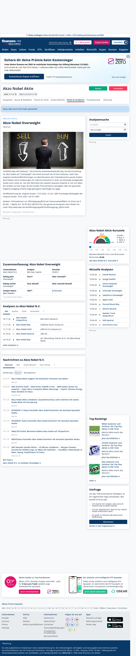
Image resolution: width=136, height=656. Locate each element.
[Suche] (70, 43)
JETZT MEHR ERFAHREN (95, 591)
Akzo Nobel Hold (23, 329)
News (14, 50)
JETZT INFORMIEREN (30, 591)
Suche (108, 135)
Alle (3, 608)
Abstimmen (108, 522)
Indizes (22, 50)
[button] (83, 42)
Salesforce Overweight (113, 295)
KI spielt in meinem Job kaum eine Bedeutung (107, 516)
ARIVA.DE (66, 653)
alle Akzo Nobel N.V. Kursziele (103, 260)
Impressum (49, 618)
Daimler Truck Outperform (109, 314)
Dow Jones (111, 608)
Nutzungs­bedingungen (54, 628)
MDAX (102, 608)
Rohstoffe (92, 50)
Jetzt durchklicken (111, 438)
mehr (92, 480)
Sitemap (5, 628)
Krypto (102, 50)
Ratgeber (123, 50)
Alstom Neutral (109, 308)
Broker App (91, 625)
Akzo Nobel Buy (23, 324)
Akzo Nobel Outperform (21, 318)
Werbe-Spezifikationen (33, 625)
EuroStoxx (122, 608)
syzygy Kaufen (109, 279)
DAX (96, 608)
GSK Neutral (108, 320)
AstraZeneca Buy (110, 325)
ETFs (39, 50)
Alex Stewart (8, 293)
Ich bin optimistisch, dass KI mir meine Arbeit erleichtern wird (109, 510)
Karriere (5, 621)
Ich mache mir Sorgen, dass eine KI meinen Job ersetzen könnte (107, 505)
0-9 (8, 608)
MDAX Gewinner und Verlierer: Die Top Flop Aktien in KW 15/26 (112, 426)
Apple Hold (108, 299)
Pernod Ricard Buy (111, 304)
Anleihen (79, 50)
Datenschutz (49, 621)
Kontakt (5, 618)
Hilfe (25, 618)
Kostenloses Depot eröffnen (24, 76)
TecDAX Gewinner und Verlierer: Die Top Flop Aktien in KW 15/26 (112, 445)
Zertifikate (50, 50)
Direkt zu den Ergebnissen (102, 526)
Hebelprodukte (65, 50)
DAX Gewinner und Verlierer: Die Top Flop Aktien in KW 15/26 (112, 464)
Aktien (5, 50)
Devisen (113, 50)
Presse (5, 625)
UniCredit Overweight (112, 290)
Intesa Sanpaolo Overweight (110, 284)
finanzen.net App (93, 618)
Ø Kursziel (56, 290)
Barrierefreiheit (51, 636)
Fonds (32, 50)
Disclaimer (48, 625)
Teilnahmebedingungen (64, 77)
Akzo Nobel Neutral (25, 333)
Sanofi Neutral (109, 274)
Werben (26, 621)
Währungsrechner (94, 621)
